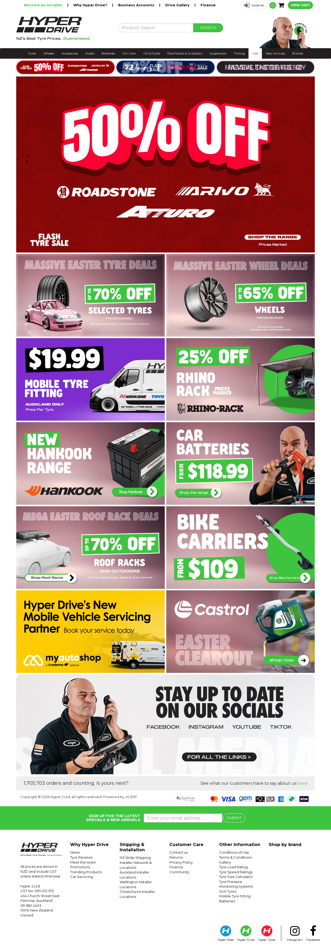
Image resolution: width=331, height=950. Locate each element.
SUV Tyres (227, 891)
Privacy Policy (181, 862)
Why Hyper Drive (89, 844)
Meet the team (83, 862)
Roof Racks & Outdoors (184, 53)
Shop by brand (285, 844)
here (302, 783)
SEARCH (208, 27)
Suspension (218, 53)
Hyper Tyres (266, 933)
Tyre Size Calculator (236, 877)
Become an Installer (43, 5)
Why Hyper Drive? (90, 5)
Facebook (313, 933)
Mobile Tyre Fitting (235, 896)
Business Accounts (136, 5)
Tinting (239, 53)
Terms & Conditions (235, 857)
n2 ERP (131, 797)
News (75, 852)
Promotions (80, 867)
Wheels (48, 53)
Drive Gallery (178, 5)
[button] (253, 5)
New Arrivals (275, 53)
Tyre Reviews (81, 857)
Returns (176, 857)
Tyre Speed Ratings (235, 872)
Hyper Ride (226, 933)
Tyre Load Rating (233, 867)
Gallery (225, 862)
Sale (255, 53)
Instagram (295, 933)
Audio (89, 53)
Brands (297, 53)
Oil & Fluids (151, 53)
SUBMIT (234, 818)
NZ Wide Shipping (135, 857)
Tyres (32, 53)
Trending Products (86, 872)
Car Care (129, 53)
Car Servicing (81, 877)
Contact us (178, 852)
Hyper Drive (246, 933)
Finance (208, 5)
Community (179, 872)
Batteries (108, 53)
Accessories (70, 53)
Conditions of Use (234, 852)
